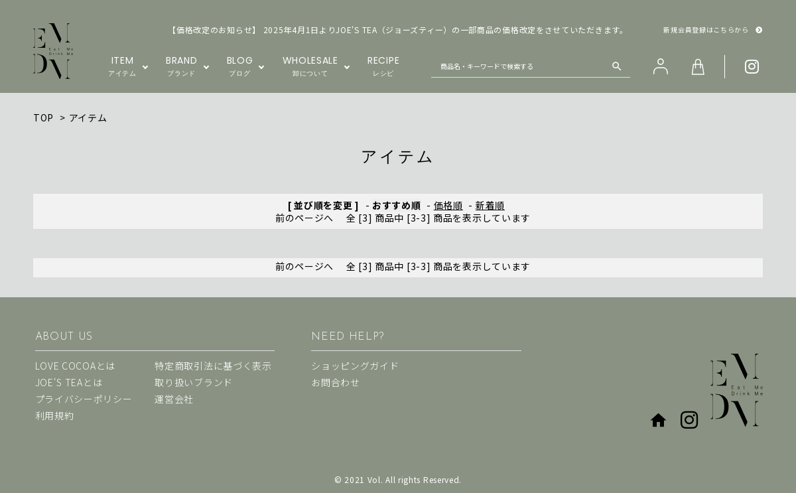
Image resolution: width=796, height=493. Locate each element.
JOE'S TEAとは (69, 382)
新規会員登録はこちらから (712, 30)
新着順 (490, 205)
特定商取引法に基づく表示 (213, 365)
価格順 (448, 205)
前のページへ (304, 217)
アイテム (88, 117)
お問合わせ (335, 382)
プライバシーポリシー (84, 398)
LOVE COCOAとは (75, 365)
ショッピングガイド (355, 365)
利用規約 (54, 415)
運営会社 (174, 398)
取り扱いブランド (194, 382)
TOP (43, 117)
